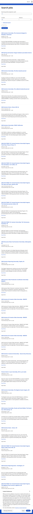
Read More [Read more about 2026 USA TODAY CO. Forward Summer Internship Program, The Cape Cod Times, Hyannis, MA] (3, 195)
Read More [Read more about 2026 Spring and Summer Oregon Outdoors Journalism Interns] (3, 64)
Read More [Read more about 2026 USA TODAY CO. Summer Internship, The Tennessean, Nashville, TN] (3, 235)
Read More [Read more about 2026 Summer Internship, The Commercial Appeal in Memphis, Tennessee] (3, 46)
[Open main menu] (32, 2)
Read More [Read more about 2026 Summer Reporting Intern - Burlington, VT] (3, 477)
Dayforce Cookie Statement (20, 507)
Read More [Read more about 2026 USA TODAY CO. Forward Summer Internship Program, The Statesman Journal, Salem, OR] (3, 215)
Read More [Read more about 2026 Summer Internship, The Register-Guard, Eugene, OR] (3, 401)
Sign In (28, 1)
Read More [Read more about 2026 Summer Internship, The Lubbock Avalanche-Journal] (3, 100)
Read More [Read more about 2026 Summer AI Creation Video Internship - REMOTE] (3, 310)
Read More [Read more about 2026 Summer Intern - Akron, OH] (3, 439)
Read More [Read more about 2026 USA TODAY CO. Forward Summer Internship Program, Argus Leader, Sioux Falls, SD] (3, 458)
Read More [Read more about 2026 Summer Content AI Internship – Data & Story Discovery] (3, 365)
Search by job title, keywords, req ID (8, 12)
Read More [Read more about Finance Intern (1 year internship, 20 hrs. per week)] (3, 383)
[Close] (30, 491)
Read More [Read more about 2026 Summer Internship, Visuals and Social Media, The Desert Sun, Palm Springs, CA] (3, 421)
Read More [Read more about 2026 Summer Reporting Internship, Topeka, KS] (3, 272)
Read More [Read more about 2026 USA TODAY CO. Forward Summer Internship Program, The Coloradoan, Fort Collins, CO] (3, 176)
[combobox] (10, 19)
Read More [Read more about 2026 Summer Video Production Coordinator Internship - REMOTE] (3, 292)
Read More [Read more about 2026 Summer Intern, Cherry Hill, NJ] (3, 118)
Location (3, 17)
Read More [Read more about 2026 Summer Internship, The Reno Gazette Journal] (3, 82)
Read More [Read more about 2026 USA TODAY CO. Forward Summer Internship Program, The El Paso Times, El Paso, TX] (3, 156)
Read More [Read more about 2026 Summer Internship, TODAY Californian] (3, 136)
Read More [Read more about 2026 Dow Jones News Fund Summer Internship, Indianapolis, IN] (3, 254)
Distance (21, 17)
